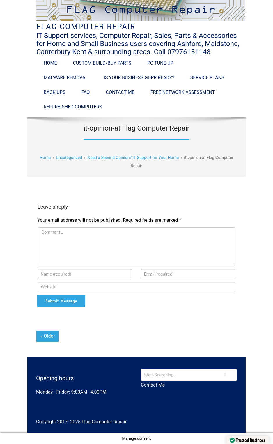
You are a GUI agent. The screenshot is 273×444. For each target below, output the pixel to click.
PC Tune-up (160, 63)
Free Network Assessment (182, 92)
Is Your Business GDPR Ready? (139, 77)
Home (50, 63)
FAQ (85, 92)
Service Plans (207, 77)
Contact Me (120, 92)
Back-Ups (54, 92)
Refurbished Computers (73, 107)
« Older (47, 336)
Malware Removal (66, 77)
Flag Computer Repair (85, 26)
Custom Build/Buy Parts (102, 63)
